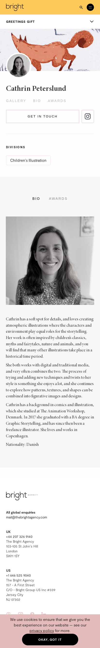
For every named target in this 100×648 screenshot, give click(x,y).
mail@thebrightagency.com (26, 517)
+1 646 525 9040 (18, 575)
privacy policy (42, 630)
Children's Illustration (28, 160)
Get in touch (43, 116)
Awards (57, 101)
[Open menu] (90, 7)
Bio (37, 101)
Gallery (16, 101)
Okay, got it (50, 639)
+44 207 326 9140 (19, 536)
